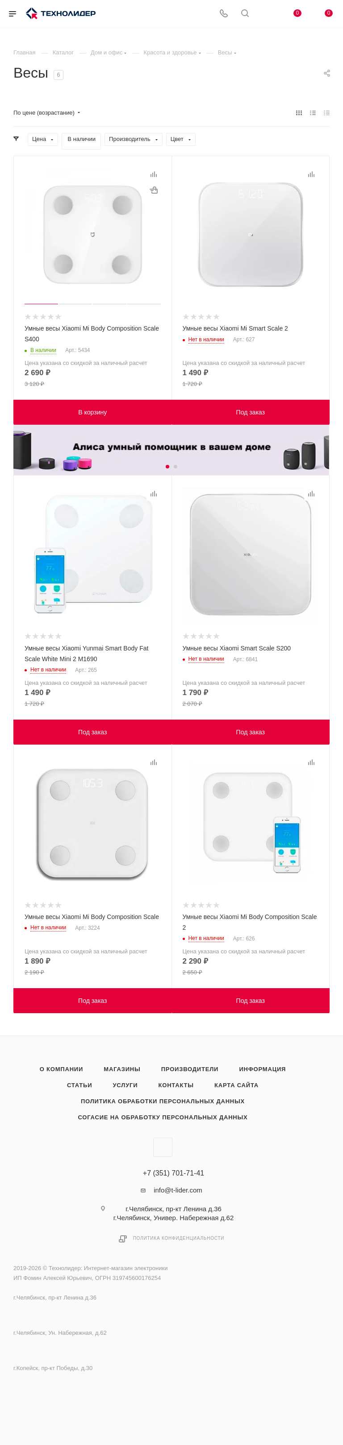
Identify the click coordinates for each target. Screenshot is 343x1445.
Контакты (176, 1085)
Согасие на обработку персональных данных (162, 1117)
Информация (262, 1069)
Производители (190, 1069)
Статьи (79, 1085)
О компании (61, 1069)
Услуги (125, 1085)
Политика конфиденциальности (179, 1238)
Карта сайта (236, 1085)
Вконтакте (162, 1147)
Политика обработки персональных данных (163, 1101)
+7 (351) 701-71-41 (173, 1173)
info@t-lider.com (178, 1190)
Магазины (122, 1069)
